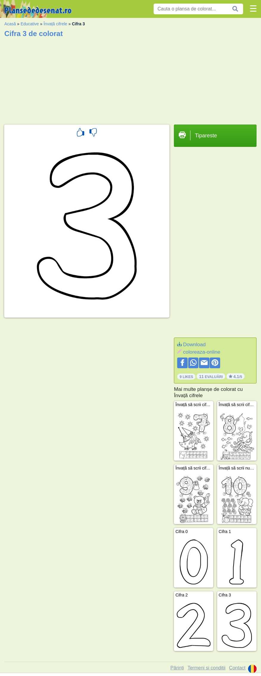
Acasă (10, 23)
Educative (30, 23)
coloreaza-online (201, 352)
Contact (237, 667)
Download (194, 344)
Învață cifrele (55, 23)
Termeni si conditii (207, 667)
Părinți (177, 667)
